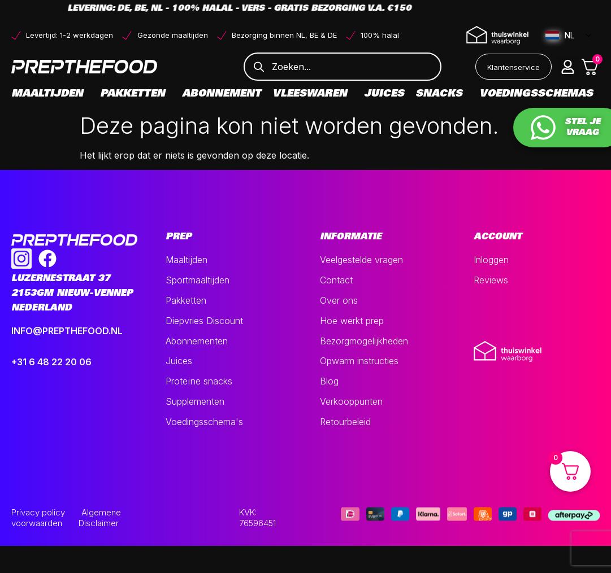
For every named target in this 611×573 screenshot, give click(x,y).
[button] (568, 66)
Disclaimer (99, 523)
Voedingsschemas (536, 94)
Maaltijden (50, 94)
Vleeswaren (312, 94)
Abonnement (221, 94)
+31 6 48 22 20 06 (51, 362)
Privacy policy (38, 512)
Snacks (441, 94)
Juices (384, 94)
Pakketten (135, 94)
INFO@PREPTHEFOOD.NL (67, 330)
